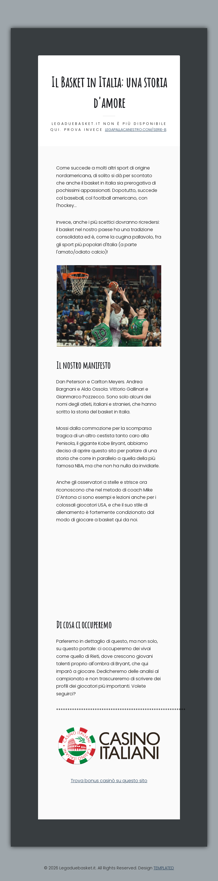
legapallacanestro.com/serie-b (135, 129)
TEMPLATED (164, 868)
